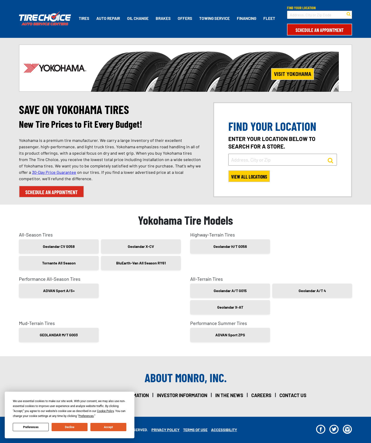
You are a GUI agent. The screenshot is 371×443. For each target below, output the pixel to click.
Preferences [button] (86, 416)
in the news (229, 395)
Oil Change (138, 18)
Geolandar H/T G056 (230, 246)
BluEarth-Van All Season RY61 (141, 263)
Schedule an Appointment (320, 30)
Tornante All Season (59, 263)
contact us (292, 395)
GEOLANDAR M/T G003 (59, 335)
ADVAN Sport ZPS (230, 335)
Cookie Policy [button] (105, 411)
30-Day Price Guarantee (54, 172)
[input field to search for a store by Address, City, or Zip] (282, 160)
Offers (185, 18)
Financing (246, 18)
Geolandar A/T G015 (230, 290)
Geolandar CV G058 (59, 246)
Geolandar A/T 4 (312, 290)
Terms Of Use (195, 429)
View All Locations (249, 177)
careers (261, 395)
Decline (69, 427)
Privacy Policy (165, 429)
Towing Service (214, 18)
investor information (182, 395)
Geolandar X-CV (141, 246)
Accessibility (224, 429)
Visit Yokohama (292, 74)
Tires (84, 18)
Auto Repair (108, 18)
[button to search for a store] (348, 13)
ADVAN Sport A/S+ (59, 290)
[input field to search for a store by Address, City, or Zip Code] (319, 15)
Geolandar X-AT (230, 307)
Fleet (269, 18)
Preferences (31, 427)
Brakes (163, 18)
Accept (108, 427)
